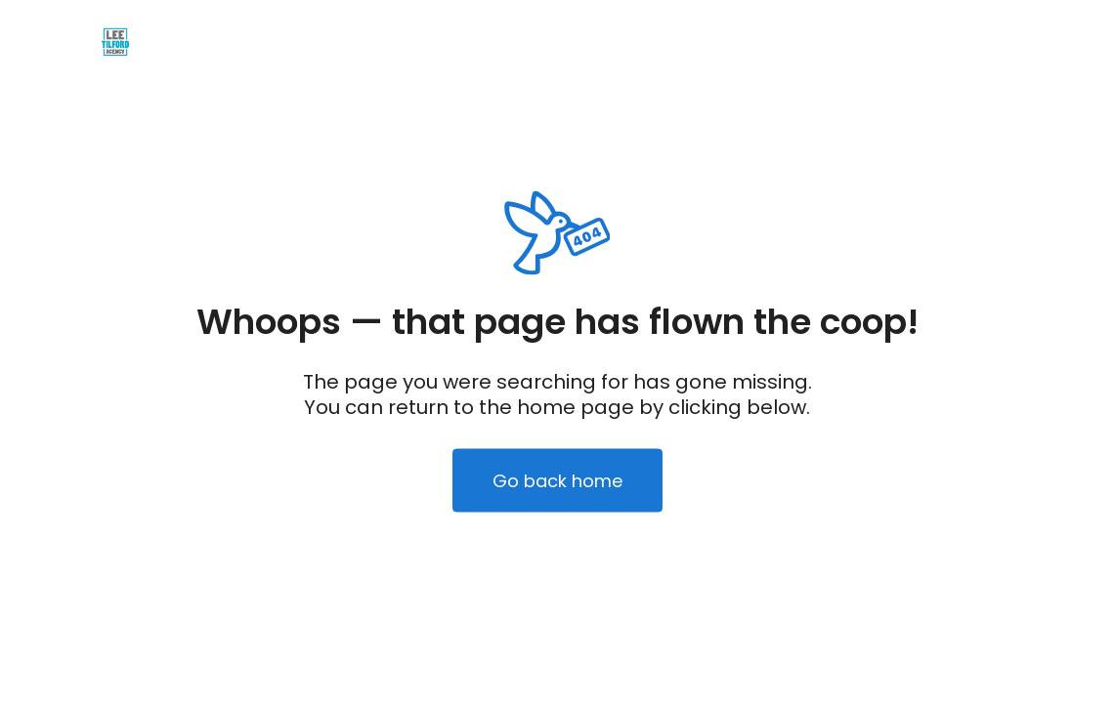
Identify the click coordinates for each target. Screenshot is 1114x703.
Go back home (557, 481)
